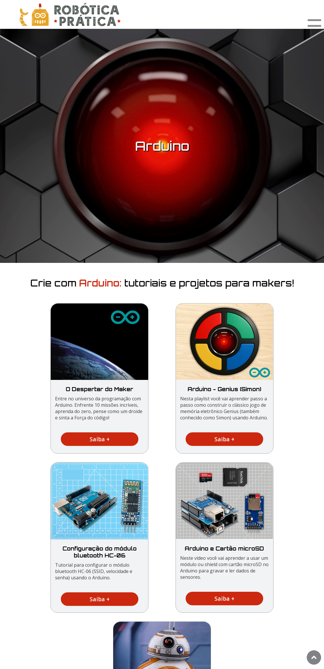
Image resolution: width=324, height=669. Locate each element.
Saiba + (100, 439)
